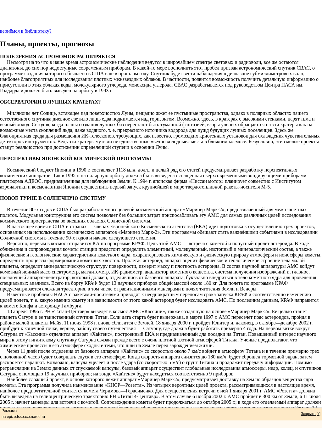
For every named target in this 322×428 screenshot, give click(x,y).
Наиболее (17, 379)
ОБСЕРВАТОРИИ (21, 101)
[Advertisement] (161, 14)
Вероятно (17, 243)
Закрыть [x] (310, 414)
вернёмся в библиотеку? (26, 31)
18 (9, 311)
